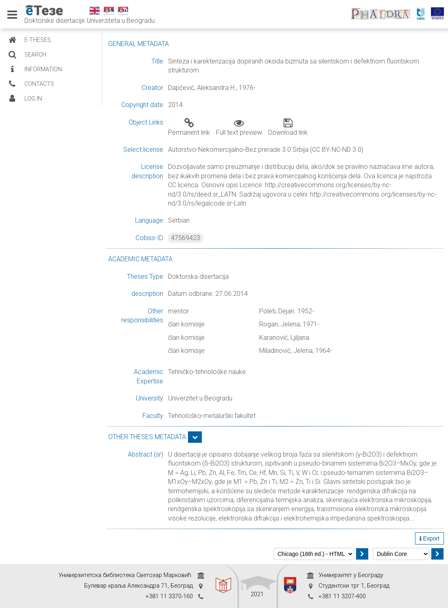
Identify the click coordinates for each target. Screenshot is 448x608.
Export (429, 538)
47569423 (185, 238)
